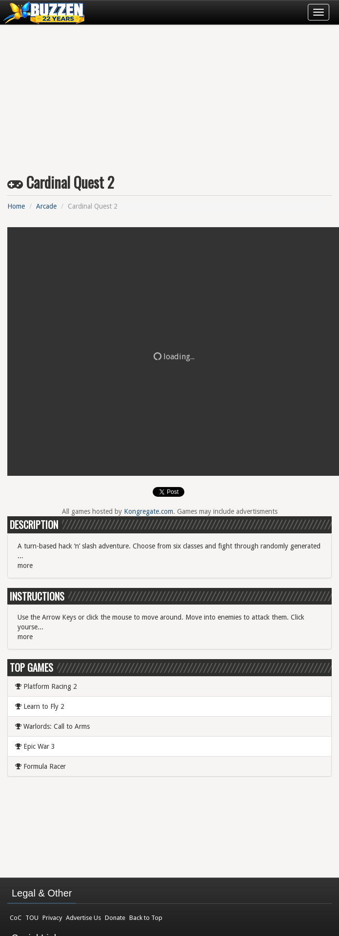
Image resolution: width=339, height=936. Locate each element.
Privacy (52, 917)
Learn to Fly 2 (39, 706)
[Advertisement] (170, 95)
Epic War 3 (35, 746)
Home (16, 206)
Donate (115, 917)
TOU (32, 917)
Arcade (46, 206)
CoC (15, 917)
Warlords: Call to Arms (52, 726)
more (25, 565)
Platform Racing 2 (46, 686)
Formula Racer (40, 766)
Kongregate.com (148, 511)
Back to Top (145, 917)
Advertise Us (83, 917)
